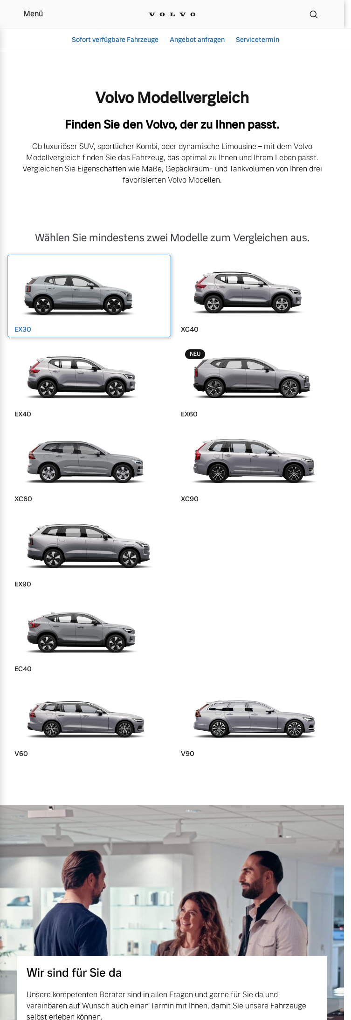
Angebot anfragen (197, 39)
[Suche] (313, 14)
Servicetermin (257, 39)
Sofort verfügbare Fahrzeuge (115, 39)
